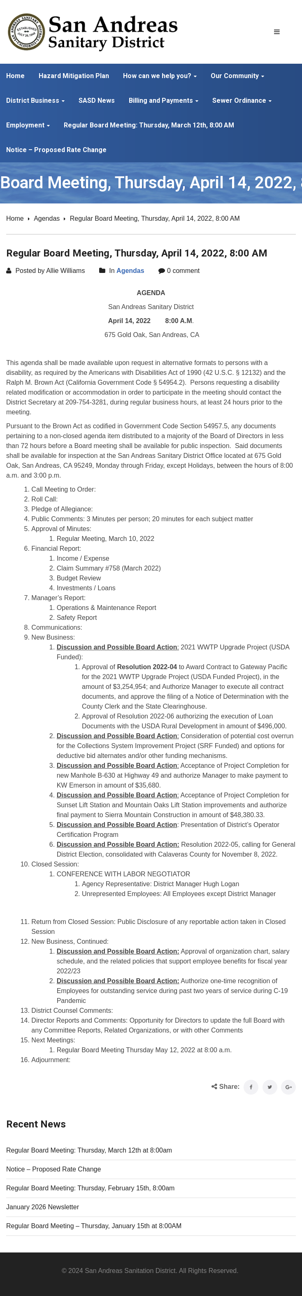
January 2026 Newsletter (42, 1207)
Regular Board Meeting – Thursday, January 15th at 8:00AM (93, 1225)
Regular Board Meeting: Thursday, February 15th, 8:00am (90, 1188)
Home (15, 218)
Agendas (47, 218)
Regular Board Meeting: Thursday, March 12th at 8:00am (89, 1150)
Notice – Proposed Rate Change (53, 1169)
